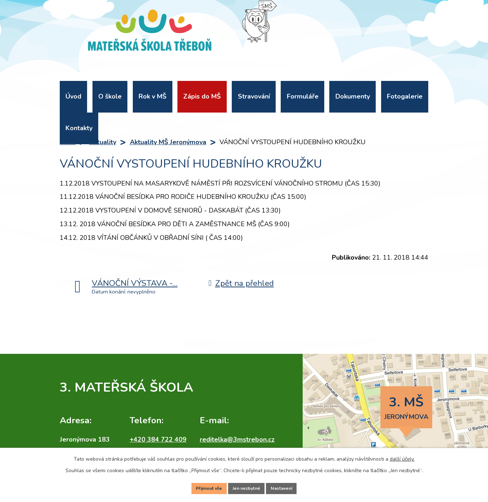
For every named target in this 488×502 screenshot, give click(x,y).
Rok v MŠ (152, 96)
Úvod (73, 96)
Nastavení (286, 487)
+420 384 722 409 (158, 439)
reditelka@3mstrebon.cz (237, 439)
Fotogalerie (405, 96)
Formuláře (302, 96)
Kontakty (78, 128)
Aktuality (102, 142)
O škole (110, 96)
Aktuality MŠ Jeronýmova (168, 142)
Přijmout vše (205, 487)
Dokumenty (352, 96)
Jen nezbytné (247, 487)
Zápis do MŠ (202, 96)
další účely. (402, 456)
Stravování (254, 96)
